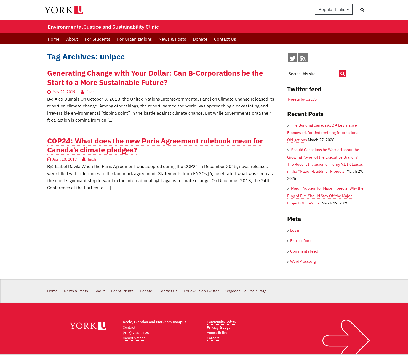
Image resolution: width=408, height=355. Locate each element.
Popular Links (334, 9)
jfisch (90, 91)
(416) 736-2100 (136, 332)
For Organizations (134, 39)
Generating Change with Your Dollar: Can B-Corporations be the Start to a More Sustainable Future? (155, 78)
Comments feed (304, 251)
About (72, 39)
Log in (295, 230)
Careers (213, 338)
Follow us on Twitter (201, 290)
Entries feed (300, 240)
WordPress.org (303, 261)
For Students (97, 39)
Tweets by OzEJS (302, 99)
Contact (129, 327)
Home (54, 39)
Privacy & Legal (219, 327)
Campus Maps (134, 338)
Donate (200, 39)
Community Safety (221, 322)
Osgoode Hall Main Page (246, 290)
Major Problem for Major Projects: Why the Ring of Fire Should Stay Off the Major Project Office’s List (325, 195)
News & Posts (172, 39)
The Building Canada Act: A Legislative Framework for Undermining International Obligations (323, 132)
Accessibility (217, 332)
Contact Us (225, 39)
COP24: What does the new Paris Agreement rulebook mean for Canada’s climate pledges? (155, 145)
